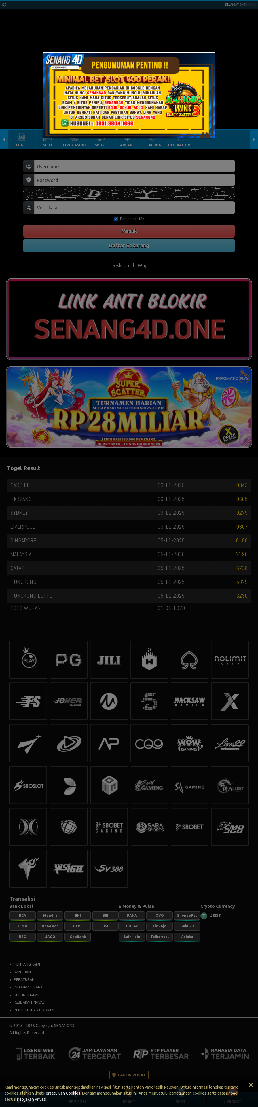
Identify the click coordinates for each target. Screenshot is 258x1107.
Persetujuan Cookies (61, 1093)
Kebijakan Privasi (31, 1099)
